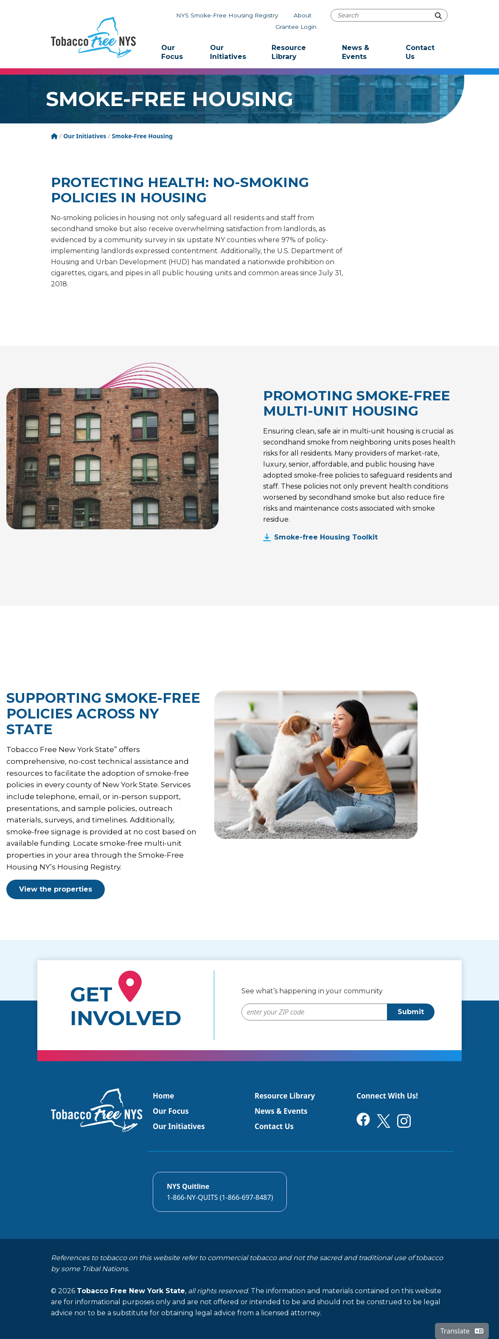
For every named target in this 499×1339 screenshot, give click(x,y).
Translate (461, 1331)
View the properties (55, 889)
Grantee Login (296, 26)
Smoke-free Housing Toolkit (326, 537)
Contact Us (420, 52)
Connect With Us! (387, 1096)
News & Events (355, 52)
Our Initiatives (228, 52)
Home (163, 1096)
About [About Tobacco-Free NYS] (302, 15)
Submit (411, 1012)
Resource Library (289, 52)
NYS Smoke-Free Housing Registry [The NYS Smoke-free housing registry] (227, 15)
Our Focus (172, 52)
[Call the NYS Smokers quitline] (220, 1192)
